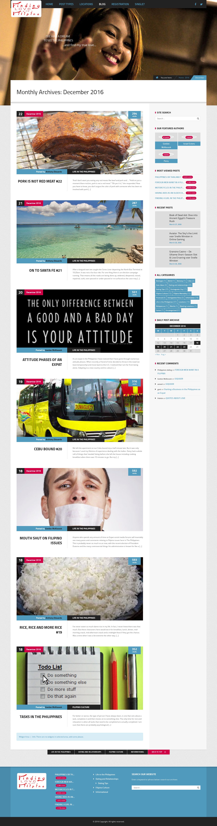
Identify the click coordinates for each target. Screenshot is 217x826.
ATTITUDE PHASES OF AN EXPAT (42, 362)
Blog (102, 4)
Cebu (190, 280)
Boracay (180, 280)
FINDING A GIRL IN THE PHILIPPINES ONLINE (170, 198)
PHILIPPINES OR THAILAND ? (168, 177)
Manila (172, 306)
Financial (159, 297)
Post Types (66, 4)
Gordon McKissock (53, 350)
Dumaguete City (176, 289)
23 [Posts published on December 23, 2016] (184, 347)
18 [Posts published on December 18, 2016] (197, 343)
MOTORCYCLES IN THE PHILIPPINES (170, 187)
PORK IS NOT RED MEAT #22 (40, 181)
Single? (140, 4)
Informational (137, 752)
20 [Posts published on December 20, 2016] (165, 347)
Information (190, 297)
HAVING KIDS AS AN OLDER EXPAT (170, 192)
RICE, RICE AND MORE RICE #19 (41, 630)
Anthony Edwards (54, 171)
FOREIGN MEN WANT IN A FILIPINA (170, 182)
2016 (187, 77)
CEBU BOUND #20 (48, 448)
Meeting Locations (187, 306)
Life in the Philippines (83, 171)
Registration (120, 4)
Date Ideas (160, 285)
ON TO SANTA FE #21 (45, 270)
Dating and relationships (178, 285)
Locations (86, 4)
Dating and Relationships (89, 752)
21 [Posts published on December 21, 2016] (171, 347)
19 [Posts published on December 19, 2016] (158, 347)
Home (49, 4)
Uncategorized (171, 310)
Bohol (170, 280)
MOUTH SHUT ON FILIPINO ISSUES (41, 540)
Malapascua (160, 306)
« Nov (157, 354)
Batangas (159, 280)
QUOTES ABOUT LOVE (175, 398)
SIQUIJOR (179, 378)
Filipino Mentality (180, 293)
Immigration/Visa (174, 297)
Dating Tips (160, 289)
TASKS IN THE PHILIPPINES (41, 716)
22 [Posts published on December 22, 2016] (178, 347)
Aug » (163, 354)
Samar (158, 310)
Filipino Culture (80, 707)
